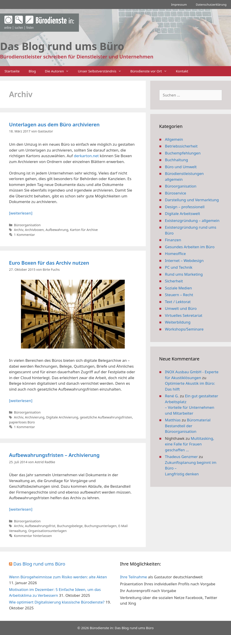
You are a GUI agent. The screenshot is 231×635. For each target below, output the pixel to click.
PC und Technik (178, 267)
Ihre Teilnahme (133, 576)
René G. (172, 395)
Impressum (179, 4)
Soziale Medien (178, 288)
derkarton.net (86, 155)
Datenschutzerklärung (211, 4)
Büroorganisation (27, 225)
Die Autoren (59, 71)
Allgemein (174, 139)
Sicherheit (174, 281)
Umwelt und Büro (181, 308)
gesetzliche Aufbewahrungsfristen (106, 417)
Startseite (12, 71)
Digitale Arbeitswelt (182, 213)
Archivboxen (34, 230)
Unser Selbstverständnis (102, 71)
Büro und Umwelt (181, 166)
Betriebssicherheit (181, 146)
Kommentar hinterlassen (33, 536)
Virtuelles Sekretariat (183, 315)
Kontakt (182, 71)
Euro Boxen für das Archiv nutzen (49, 262)
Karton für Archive (84, 230)
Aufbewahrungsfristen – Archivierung (54, 455)
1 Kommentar (24, 235)
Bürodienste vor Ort (150, 71)
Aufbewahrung (57, 230)
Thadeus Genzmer (181, 456)
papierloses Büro (22, 422)
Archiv (18, 230)
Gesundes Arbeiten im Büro (190, 246)
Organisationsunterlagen (47, 531)
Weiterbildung (177, 322)
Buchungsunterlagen (100, 526)
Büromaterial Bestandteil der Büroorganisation (187, 425)
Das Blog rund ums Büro (39, 564)
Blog (32, 71)
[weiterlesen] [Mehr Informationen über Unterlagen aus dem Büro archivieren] (20, 213)
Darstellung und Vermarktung (192, 199)
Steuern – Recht (179, 294)
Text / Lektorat (178, 301)
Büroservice (175, 193)
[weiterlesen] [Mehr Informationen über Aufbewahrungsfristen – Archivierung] (20, 509)
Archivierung (34, 417)
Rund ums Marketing (184, 274)
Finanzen (173, 239)
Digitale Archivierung (62, 417)
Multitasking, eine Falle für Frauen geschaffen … (189, 444)
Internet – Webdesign (184, 260)
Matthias (173, 420)
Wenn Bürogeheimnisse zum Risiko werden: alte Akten (58, 576)
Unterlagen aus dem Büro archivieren (54, 124)
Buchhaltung (176, 159)
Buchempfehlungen (183, 153)
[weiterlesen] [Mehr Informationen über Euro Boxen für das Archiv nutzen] (20, 400)
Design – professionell (185, 206)
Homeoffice (175, 253)
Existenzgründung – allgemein (192, 220)
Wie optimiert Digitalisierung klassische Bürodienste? (56, 602)
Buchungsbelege (70, 526)
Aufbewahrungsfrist (40, 526)
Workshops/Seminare (184, 329)
